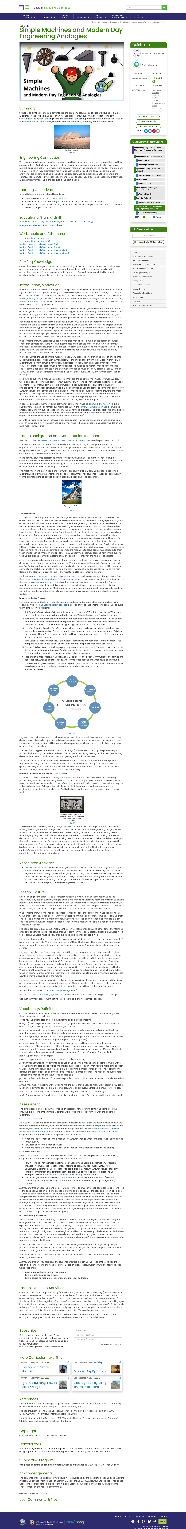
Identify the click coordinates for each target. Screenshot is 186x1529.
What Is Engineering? (59, 990)
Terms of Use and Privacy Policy (155, 1526)
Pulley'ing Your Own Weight (150, 202)
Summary (137, 252)
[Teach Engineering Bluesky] (148, 1521)
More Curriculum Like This (143, 268)
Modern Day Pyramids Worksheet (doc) (39, 247)
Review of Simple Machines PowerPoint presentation (64, 440)
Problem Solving (156, 99)
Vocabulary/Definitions (142, 293)
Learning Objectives (141, 260)
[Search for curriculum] (164, 7)
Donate (163, 1516)
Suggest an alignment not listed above (41, 225)
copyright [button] (71, 152)
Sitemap (152, 1516)
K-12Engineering (48, 16)
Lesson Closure (139, 289)
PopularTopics (65, 16)
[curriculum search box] (144, 7)
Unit (147, 78)
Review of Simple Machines (93, 406)
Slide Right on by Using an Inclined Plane (146, 189)
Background (138, 281)
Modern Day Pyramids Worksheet (55, 994)
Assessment (138, 297)
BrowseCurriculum (29, 16)
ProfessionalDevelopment (119, 16)
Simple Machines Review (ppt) (34, 238)
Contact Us (139, 1516)
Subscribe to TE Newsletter (111, 1344)
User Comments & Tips (142, 305)
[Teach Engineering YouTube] (132, 1521)
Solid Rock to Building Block (150, 175)
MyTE (162, 1521)
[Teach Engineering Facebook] (137, 1521)
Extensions (137, 301)
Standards (83, 17)
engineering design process (37, 121)
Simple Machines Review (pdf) (34, 241)
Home (118, 1516)
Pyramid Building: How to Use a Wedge (148, 170)
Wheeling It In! (144, 183)
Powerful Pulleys (143, 198)
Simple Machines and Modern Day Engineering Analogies (149, 207)
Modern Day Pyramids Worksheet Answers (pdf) (44, 250)
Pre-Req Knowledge (141, 272)
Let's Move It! (142, 179)
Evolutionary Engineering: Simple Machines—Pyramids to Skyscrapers (149, 150)
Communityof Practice (138, 16)
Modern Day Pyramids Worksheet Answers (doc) (44, 253)
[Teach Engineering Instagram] (143, 1521)
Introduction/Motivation (142, 276)
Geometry (156, 90)
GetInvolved (100, 16)
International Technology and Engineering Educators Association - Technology (56, 221)
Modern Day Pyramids (147, 213)
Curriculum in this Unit (147, 142)
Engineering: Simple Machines (149, 156)
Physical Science (155, 94)
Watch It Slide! (144, 194)
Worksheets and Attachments (145, 264)
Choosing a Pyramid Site (149, 165)
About (127, 1516)
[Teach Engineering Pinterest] (154, 1521)
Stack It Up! (143, 161)
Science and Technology (157, 109)
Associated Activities (141, 285)
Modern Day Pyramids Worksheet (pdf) (39, 244)
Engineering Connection (143, 256)
